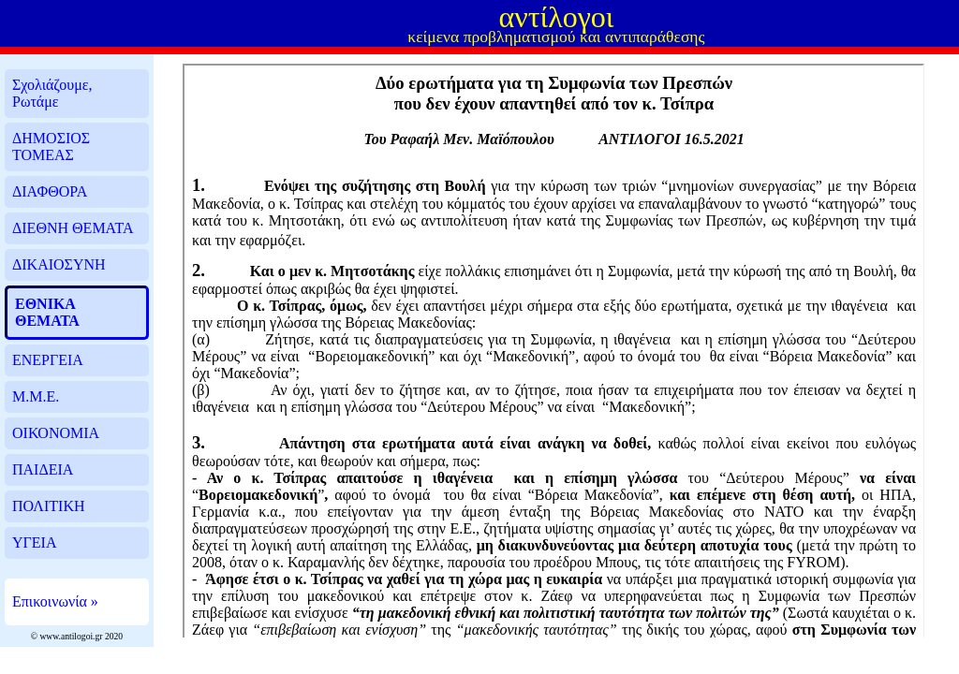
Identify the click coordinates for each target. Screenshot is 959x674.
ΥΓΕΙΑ (34, 542)
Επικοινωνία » (55, 601)
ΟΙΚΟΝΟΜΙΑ (55, 433)
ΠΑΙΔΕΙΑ (42, 469)
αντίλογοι (555, 17)
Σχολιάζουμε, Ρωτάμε (52, 93)
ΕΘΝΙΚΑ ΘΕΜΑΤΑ (47, 312)
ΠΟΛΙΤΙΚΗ (48, 506)
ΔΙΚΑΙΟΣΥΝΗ (59, 264)
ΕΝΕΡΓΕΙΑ (47, 360)
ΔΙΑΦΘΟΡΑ (49, 191)
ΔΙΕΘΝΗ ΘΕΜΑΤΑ (72, 228)
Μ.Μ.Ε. (35, 396)
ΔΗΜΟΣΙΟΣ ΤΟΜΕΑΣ (51, 146)
